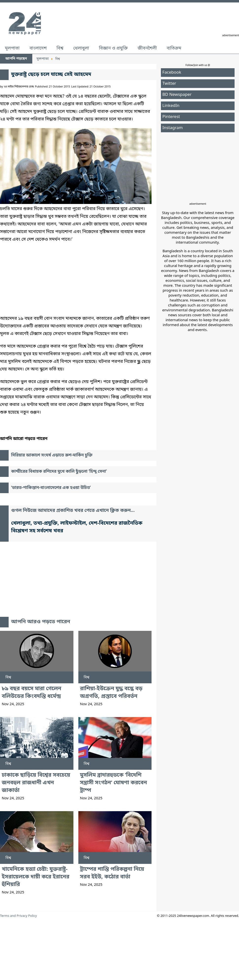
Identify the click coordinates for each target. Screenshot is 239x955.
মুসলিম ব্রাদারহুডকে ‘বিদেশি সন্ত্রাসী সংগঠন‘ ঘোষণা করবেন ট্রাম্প (113, 783)
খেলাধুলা (81, 48)
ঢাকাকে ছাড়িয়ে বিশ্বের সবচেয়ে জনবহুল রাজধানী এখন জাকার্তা (36, 783)
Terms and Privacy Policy (18, 916)
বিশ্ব (59, 48)
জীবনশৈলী (147, 48)
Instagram (172, 128)
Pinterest (171, 117)
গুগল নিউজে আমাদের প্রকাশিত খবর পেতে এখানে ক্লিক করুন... (73, 511)
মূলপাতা (12, 48)
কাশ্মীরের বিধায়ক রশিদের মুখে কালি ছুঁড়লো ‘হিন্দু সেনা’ (59, 471)
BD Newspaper (177, 95)
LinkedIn (170, 106)
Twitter (169, 83)
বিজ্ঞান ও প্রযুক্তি (113, 48)
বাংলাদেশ (38, 48)
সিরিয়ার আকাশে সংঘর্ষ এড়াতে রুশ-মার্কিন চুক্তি (51, 455)
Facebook (171, 72)
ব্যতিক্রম (174, 48)
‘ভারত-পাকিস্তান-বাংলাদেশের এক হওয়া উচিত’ (51, 488)
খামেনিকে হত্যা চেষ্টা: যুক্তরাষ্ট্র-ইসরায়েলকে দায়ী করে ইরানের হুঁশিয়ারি (35, 877)
